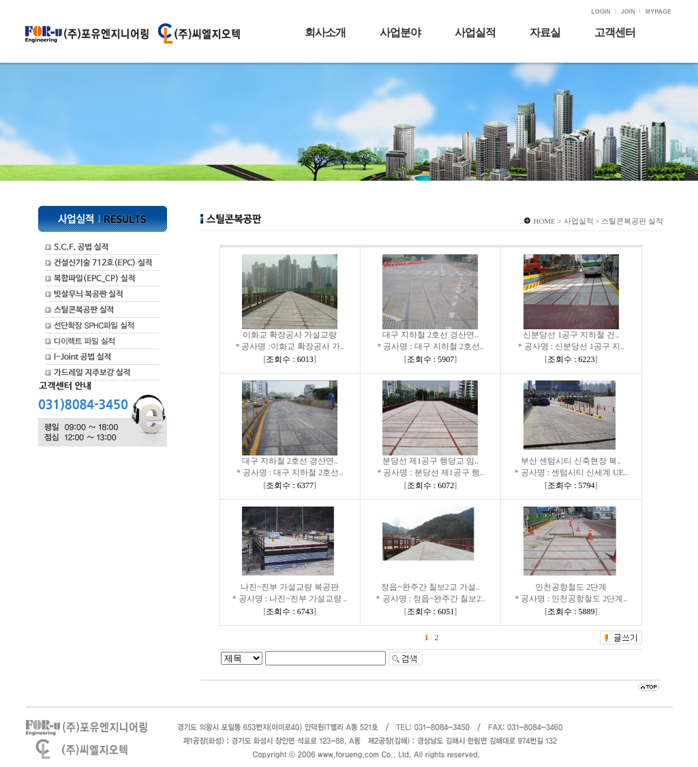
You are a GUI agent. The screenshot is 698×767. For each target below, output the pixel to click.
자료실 (545, 32)
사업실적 (475, 32)
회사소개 (325, 32)
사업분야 (400, 32)
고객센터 (614, 32)
